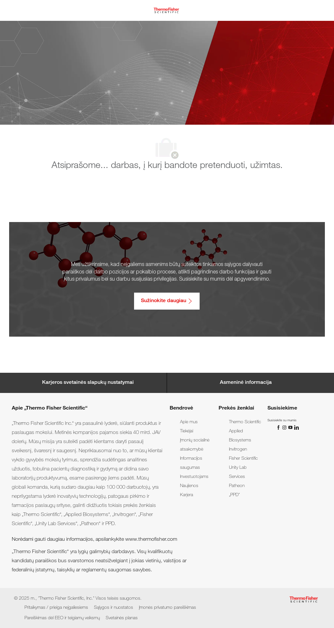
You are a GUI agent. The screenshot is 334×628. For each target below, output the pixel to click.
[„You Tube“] (291, 427)
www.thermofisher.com (151, 539)
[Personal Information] (245, 383)
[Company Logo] (166, 10)
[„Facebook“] (279, 427)
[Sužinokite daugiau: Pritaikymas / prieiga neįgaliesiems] (167, 301)
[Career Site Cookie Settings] (88, 383)
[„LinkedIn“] (296, 427)
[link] (189, 422)
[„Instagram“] (285, 427)
